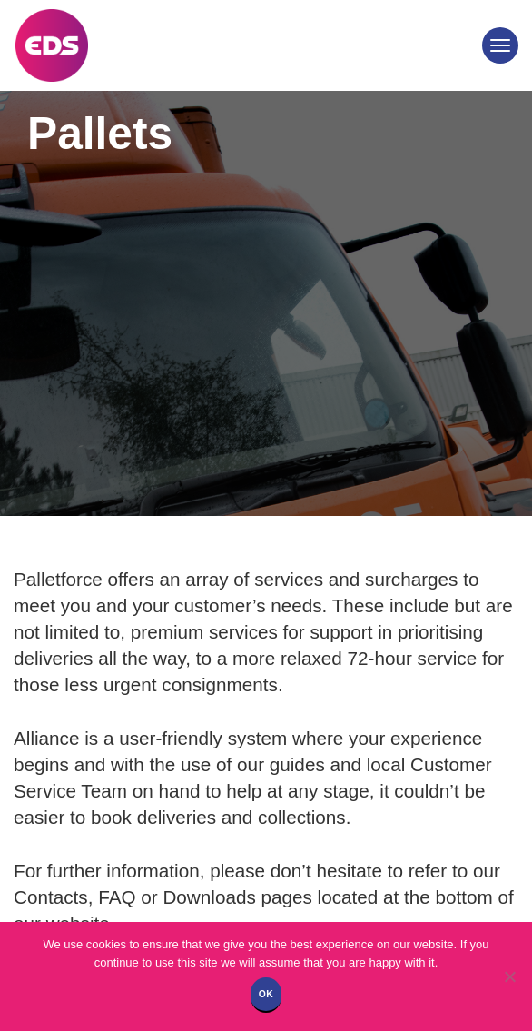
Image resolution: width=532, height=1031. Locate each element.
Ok (266, 994)
